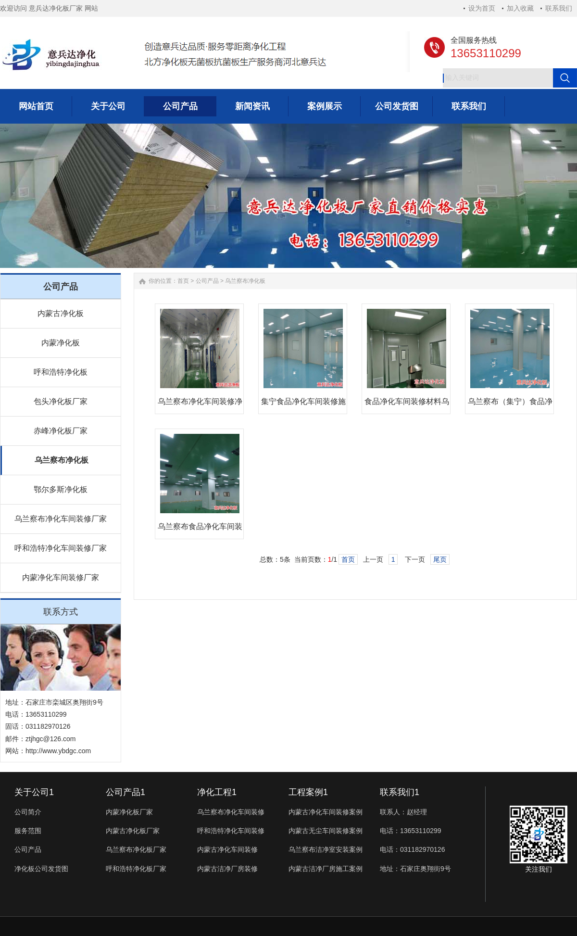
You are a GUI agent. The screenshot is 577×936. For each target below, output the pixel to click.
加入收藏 (520, 8)
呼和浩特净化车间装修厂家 (60, 548)
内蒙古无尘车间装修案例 (325, 831)
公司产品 (207, 281)
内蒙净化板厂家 (129, 812)
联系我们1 (399, 792)
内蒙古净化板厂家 (133, 831)
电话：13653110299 (410, 831)
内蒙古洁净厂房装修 (227, 869)
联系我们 (558, 8)
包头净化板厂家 (61, 401)
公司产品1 (125, 792)
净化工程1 (217, 792)
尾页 (440, 559)
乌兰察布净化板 (61, 460)
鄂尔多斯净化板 (61, 489)
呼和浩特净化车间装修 (230, 831)
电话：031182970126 (412, 849)
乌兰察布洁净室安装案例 (325, 849)
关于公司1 (34, 792)
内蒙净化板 (60, 343)
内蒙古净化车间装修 (227, 849)
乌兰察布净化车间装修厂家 (60, 519)
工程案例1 (308, 792)
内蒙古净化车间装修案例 (325, 812)
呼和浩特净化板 (61, 372)
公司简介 (27, 812)
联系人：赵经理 (403, 812)
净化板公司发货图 (41, 869)
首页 (183, 281)
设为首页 (481, 8)
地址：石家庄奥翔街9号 (415, 869)
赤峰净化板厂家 (61, 431)
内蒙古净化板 (61, 313)
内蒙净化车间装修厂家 (60, 577)
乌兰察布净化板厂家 (136, 849)
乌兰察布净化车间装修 (230, 812)
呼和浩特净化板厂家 (136, 869)
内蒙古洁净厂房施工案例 (325, 869)
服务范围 (27, 831)
